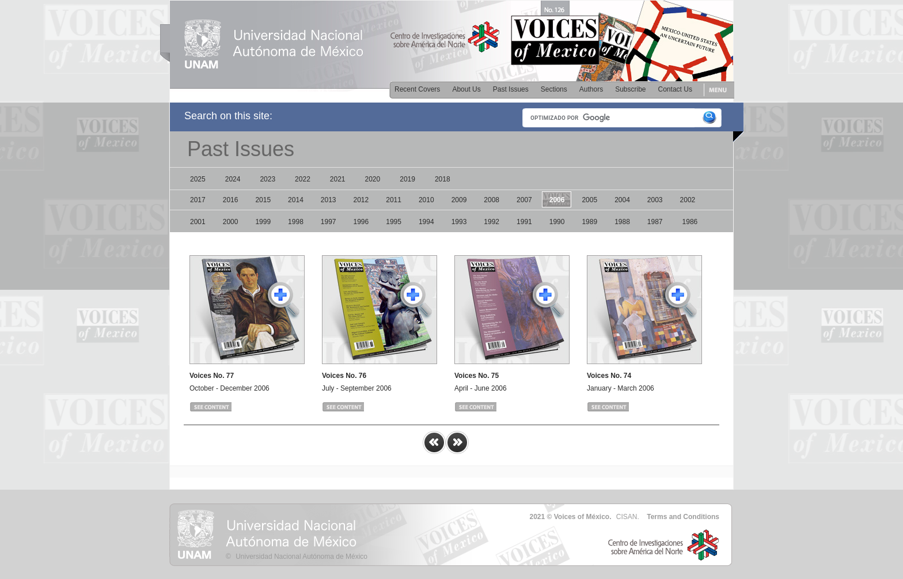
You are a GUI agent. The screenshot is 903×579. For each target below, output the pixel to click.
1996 (361, 222)
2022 (302, 179)
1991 (524, 222)
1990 (557, 222)
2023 (267, 179)
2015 (263, 200)
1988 (622, 222)
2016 (230, 200)
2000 (230, 222)
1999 (263, 222)
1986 (690, 222)
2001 (198, 222)
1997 (328, 222)
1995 (393, 222)
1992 (491, 222)
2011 (393, 200)
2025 (198, 179)
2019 (407, 179)
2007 (524, 200)
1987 (655, 222)
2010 (426, 200)
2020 (373, 179)
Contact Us (675, 89)
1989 (589, 222)
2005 (589, 200)
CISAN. (627, 517)
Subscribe (630, 89)
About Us (466, 89)
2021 (338, 179)
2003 (655, 200)
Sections (554, 89)
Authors (591, 89)
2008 (491, 200)
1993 (459, 222)
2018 (442, 179)
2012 (361, 200)
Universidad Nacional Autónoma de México (301, 556)
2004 (622, 200)
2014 (295, 200)
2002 (688, 200)
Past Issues (511, 89)
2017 (198, 200)
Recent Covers (417, 89)
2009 (459, 200)
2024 (233, 179)
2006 (557, 200)
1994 (426, 222)
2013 (328, 200)
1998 (295, 222)
